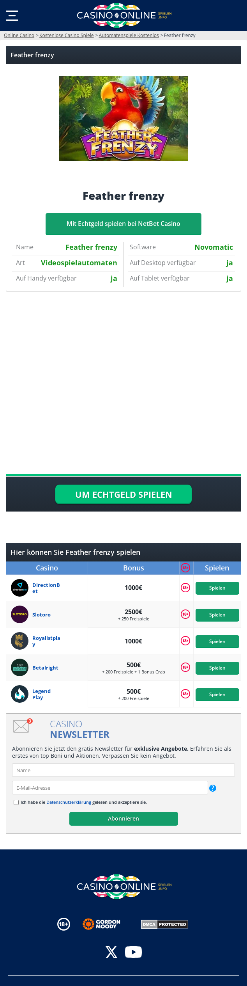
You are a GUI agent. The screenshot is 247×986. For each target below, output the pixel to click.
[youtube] (133, 953)
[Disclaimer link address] (107, 924)
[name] (123, 770)
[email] (110, 787)
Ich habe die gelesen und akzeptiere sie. (84, 802)
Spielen (217, 587)
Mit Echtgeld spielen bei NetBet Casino (123, 223)
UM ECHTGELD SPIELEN (123, 494)
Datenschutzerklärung (68, 802)
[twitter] (111, 953)
